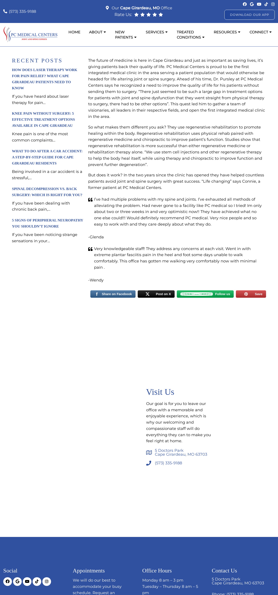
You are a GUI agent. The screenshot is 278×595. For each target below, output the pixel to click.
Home (74, 32)
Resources (225, 32)
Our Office (141, 8)
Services (155, 32)
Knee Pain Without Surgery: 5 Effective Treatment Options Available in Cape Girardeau (43, 119)
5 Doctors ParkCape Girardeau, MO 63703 (181, 452)
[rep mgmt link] (161, 14)
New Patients (124, 34)
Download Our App (249, 15)
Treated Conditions (189, 34)
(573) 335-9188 (22, 11)
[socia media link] (245, 4)
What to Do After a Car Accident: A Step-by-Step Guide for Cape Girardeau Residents (47, 157)
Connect (259, 32)
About (96, 32)
